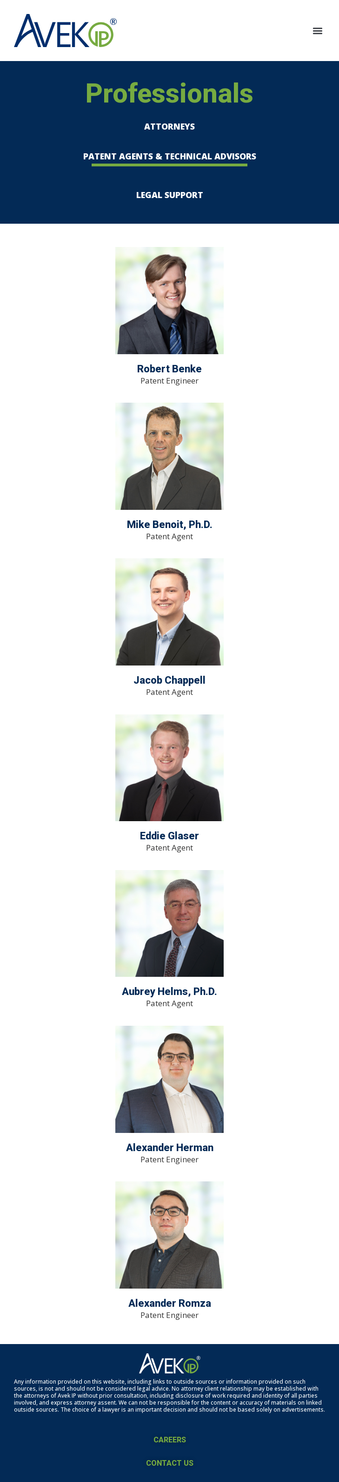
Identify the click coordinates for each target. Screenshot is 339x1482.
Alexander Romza (169, 1303)
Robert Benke (169, 369)
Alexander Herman (169, 1147)
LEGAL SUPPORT (169, 194)
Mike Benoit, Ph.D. (170, 524)
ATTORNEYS (169, 126)
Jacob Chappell (169, 680)
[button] (317, 30)
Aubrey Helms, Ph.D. (169, 991)
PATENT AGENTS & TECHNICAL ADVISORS (169, 156)
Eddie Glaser (169, 836)
